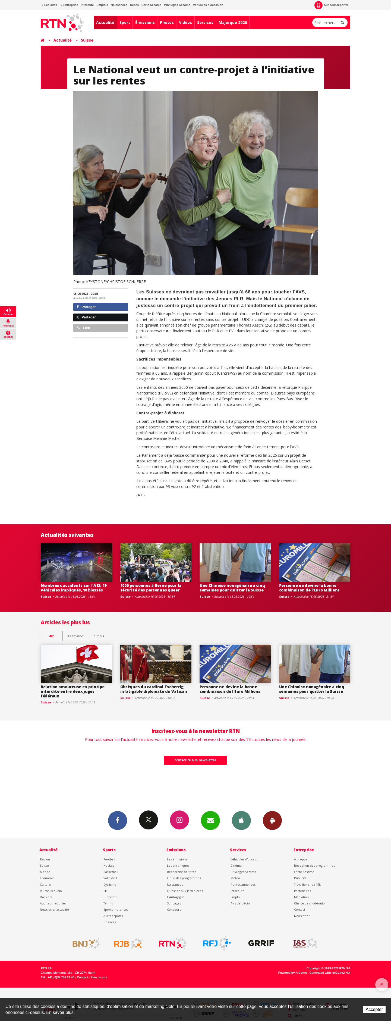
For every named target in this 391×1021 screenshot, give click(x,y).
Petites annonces (243, 884)
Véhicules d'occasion (208, 5)
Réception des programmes (314, 865)
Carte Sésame (151, 5)
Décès (134, 5)
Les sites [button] (49, 5)
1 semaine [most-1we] (75, 636)
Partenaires (302, 890)
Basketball (110, 871)
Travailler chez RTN (307, 884)
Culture (45, 884)
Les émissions (177, 859)
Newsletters (210, 820)
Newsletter (302, 915)
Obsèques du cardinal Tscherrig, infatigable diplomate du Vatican (153, 689)
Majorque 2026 (233, 22)
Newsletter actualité (54, 909)
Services (205, 22)
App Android (272, 820)
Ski (105, 890)
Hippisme (110, 897)
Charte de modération (310, 903)
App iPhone (241, 820)
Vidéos (185, 22)
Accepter (374, 1009)
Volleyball (110, 878)
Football (109, 859)
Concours (174, 909)
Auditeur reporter (53, 903)
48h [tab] (51, 636)
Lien (83, 328)
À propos (300, 859)
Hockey (108, 865)
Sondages (174, 903)
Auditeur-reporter (331, 5)
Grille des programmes (184, 878)
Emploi (236, 897)
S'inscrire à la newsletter (195, 760)
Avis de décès (240, 903)
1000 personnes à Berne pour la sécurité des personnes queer (151, 588)
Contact (299, 909)
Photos (167, 22)
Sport (124, 22)
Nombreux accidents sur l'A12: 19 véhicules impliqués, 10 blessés (73, 588)
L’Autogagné (176, 897)
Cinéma (236, 865)
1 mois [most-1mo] (99, 636)
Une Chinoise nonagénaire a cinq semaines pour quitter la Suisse (232, 588)
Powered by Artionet (292, 972)
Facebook (117, 820)
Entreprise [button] (69, 5)
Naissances (119, 5)
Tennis (108, 903)
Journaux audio (51, 890)
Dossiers (46, 897)
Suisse (87, 40)
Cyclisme (109, 884)
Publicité (300, 878)
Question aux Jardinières (185, 890)
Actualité (105, 22)
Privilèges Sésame (177, 5)
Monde (45, 871)
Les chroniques (178, 865)
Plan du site (98, 977)
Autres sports (113, 915)
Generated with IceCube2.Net (330, 972)
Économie (47, 878)
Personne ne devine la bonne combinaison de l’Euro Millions (309, 588)
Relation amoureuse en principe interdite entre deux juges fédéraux (73, 691)
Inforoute (87, 5)
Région (45, 859)
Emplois (102, 5)
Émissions (145, 22)
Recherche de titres (181, 871)
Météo (235, 878)
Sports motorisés (115, 909)
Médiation (301, 897)
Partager (86, 307)
